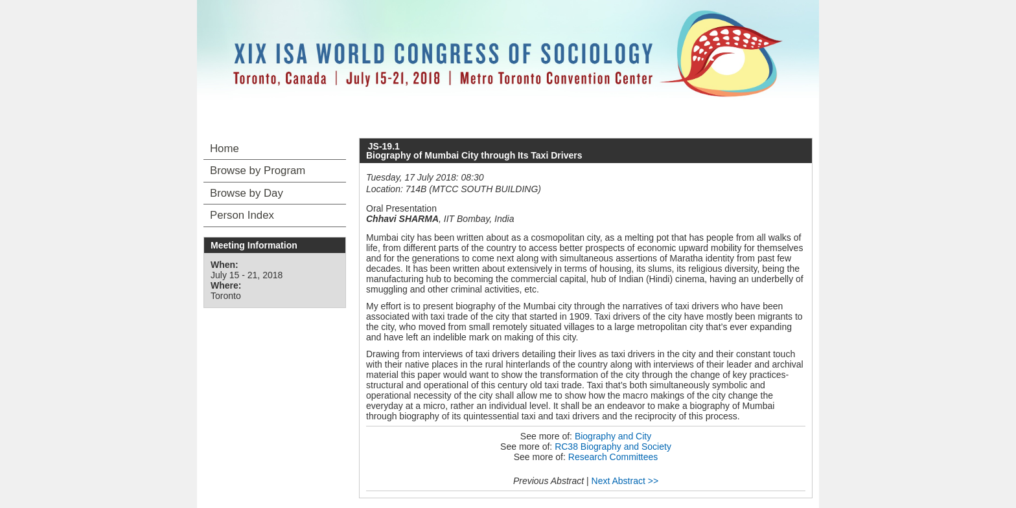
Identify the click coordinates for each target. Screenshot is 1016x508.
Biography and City (613, 436)
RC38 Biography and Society (613, 446)
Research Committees (613, 457)
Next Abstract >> (625, 481)
